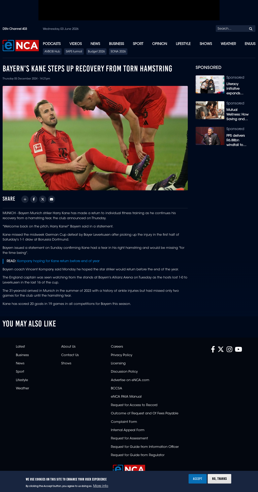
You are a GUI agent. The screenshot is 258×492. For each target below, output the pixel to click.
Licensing (118, 363)
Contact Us (70, 355)
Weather (228, 44)
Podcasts (52, 44)
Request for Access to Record (134, 405)
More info (100, 486)
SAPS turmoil (74, 51)
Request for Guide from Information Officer (145, 447)
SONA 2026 (118, 51)
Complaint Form (124, 422)
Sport (138, 44)
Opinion (159, 44)
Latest (20, 346)
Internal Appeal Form (127, 430)
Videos (75, 44)
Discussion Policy (124, 371)
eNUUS (250, 44)
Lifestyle (183, 44)
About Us (68, 346)
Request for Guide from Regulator (137, 455)
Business (116, 44)
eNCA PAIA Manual (126, 396)
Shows (206, 44)
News (95, 44)
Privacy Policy (121, 355)
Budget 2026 (96, 51)
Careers (117, 346)
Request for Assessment (129, 438)
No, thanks (219, 479)
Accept (197, 479)
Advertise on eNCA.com (130, 380)
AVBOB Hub (52, 51)
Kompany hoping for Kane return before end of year (58, 261)
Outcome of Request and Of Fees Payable (144, 413)
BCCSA (116, 388)
